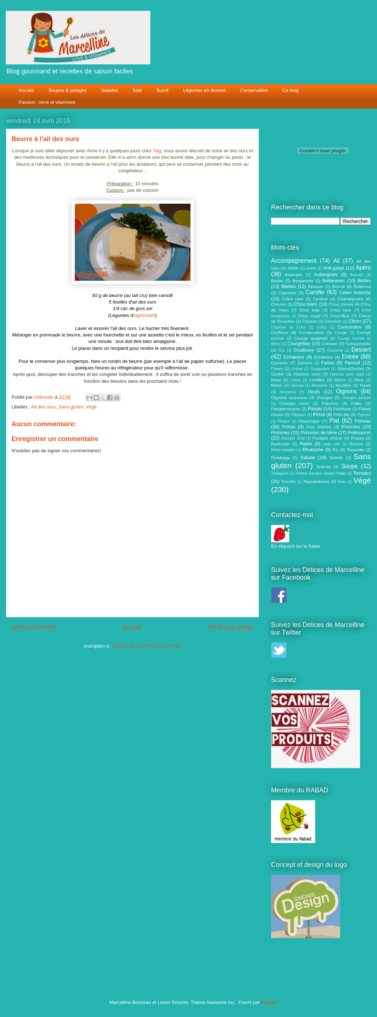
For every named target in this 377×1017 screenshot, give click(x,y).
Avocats (356, 275)
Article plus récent (34, 627)
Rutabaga (280, 457)
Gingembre (319, 369)
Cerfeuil (320, 298)
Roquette (355, 449)
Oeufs (314, 391)
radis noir (331, 444)
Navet (365, 385)
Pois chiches (319, 426)
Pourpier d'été (293, 438)
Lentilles (317, 379)
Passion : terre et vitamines (47, 102)
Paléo (356, 403)
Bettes (364, 280)
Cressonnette (358, 343)
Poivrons (351, 426)
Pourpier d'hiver (327, 438)
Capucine (287, 292)
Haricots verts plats (347, 374)
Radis (306, 443)
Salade (307, 457)
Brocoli (338, 286)
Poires (288, 426)
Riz (336, 449)
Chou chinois (341, 304)
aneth (311, 268)
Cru (282, 350)
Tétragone (279, 473)
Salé (137, 90)
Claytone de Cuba (288, 327)
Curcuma (334, 350)
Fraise (297, 369)
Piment (284, 421)
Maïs (358, 379)
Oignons (346, 391)
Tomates (362, 473)
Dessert (361, 350)
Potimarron (359, 432)
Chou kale (309, 310)
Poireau (363, 421)
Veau (342, 482)
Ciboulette (333, 321)
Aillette (293, 268)
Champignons (350, 298)
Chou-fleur (340, 315)
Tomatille (288, 482)
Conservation (254, 90)
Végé (91, 407)
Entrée (350, 356)
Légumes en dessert (204, 90)
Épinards (304, 363)
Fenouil (352, 362)
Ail (336, 261)
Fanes (327, 362)
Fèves (277, 368)
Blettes (289, 286)
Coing (321, 327)
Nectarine (288, 392)
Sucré (163, 90)
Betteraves (333, 280)
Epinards (279, 362)
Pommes (280, 432)
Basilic (277, 280)
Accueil (26, 90)
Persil (319, 414)
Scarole (323, 466)
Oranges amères (356, 398)
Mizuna (297, 385)
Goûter (277, 374)
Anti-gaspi (333, 268)
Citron (354, 321)
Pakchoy (330, 403)
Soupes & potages (67, 90)
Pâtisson (298, 415)
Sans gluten (70, 407)
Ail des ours (43, 407)
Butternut (362, 286)
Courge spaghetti (311, 338)
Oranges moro (294, 403)
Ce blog (290, 90)
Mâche (340, 380)
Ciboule (310, 321)
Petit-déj (341, 414)
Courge (341, 333)
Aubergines (326, 274)
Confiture (279, 332)
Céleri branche (355, 292)
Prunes (357, 438)
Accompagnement (294, 261)
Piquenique (309, 421)
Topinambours (316, 481)
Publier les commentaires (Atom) (147, 646)
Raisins (356, 443)
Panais (315, 408)
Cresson (330, 343)
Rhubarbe (313, 449)
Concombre (349, 327)
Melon (277, 385)
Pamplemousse (285, 408)
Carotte (315, 292)
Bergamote (302, 280)
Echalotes (293, 357)
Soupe (350, 466)
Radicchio (280, 443)
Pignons (364, 415)
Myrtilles (343, 385)
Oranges (325, 397)
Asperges (293, 274)
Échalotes (323, 357)
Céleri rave (293, 298)
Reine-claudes (283, 450)
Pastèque (342, 408)
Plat (334, 421)
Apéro (363, 267)
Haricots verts (307, 374)
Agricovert (144, 315)
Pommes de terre (319, 432)
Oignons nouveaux (289, 397)
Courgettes (298, 343)
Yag (157, 150)
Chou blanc (306, 304)
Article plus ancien (230, 627)
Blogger (269, 1002)
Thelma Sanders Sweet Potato (320, 473)
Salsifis (336, 457)
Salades (109, 90)
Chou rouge (309, 315)
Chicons (278, 304)
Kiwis (276, 379)
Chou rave (340, 310)
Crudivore (304, 350)
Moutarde (319, 385)
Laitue (296, 380)
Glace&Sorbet (350, 368)
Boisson (315, 286)
